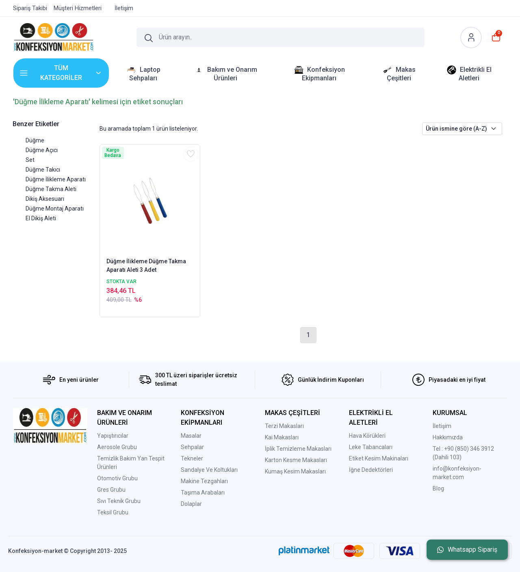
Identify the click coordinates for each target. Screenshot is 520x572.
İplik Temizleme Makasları (298, 448)
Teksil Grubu (112, 512)
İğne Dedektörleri (371, 470)
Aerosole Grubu (117, 447)
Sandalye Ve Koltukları (209, 470)
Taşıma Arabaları (203, 492)
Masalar (191, 435)
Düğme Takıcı (43, 169)
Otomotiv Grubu (117, 478)
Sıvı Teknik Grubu (119, 501)
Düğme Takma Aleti (51, 189)
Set (30, 160)
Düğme (35, 140)
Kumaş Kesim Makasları (295, 471)
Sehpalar (192, 447)
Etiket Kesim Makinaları (378, 458)
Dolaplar (191, 504)
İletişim (442, 426)
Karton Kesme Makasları (296, 460)
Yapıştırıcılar (112, 435)
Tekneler (192, 458)
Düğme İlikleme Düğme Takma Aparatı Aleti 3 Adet (146, 265)
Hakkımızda (448, 437)
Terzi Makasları (284, 426)
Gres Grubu (111, 489)
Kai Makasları (282, 437)
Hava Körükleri (367, 435)
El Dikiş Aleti (41, 218)
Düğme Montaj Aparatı (55, 208)
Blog (438, 488)
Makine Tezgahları (204, 481)
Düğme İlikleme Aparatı (56, 179)
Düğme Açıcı (42, 150)
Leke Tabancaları (370, 447)
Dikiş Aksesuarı (45, 199)
